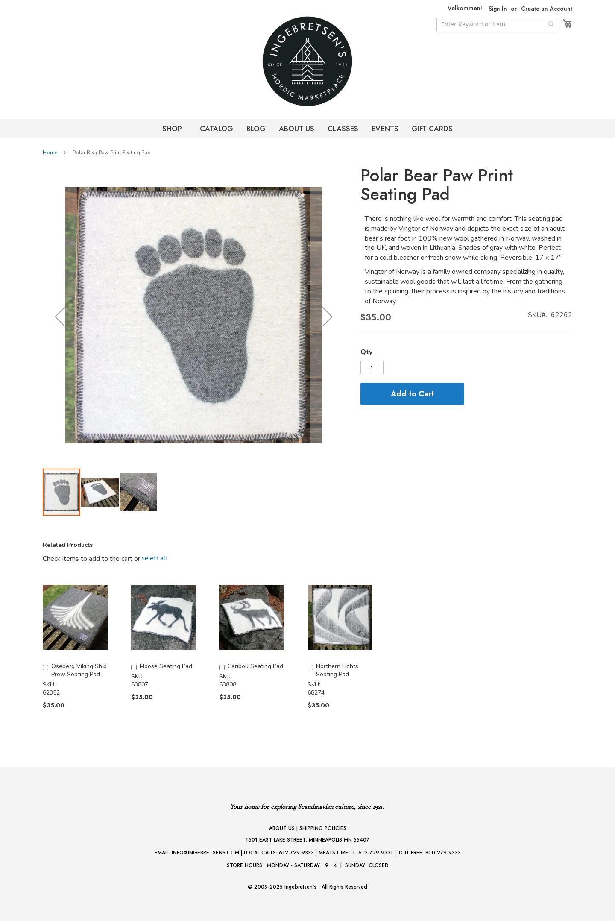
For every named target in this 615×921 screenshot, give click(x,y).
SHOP (173, 128)
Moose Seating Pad (166, 666)
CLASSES (343, 128)
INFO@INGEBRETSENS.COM (205, 852)
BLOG (256, 128)
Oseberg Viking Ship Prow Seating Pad (79, 670)
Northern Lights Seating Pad (337, 670)
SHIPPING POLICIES (322, 828)
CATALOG (216, 128)
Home (50, 152)
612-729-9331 (375, 852)
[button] (60, 317)
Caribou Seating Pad (255, 666)
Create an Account (546, 9)
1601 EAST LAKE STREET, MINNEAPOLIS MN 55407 (307, 840)
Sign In (498, 9)
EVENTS (385, 128)
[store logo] (307, 61)
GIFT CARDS (432, 128)
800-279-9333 (443, 852)
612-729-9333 (296, 852)
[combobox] (496, 24)
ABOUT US (296, 128)
